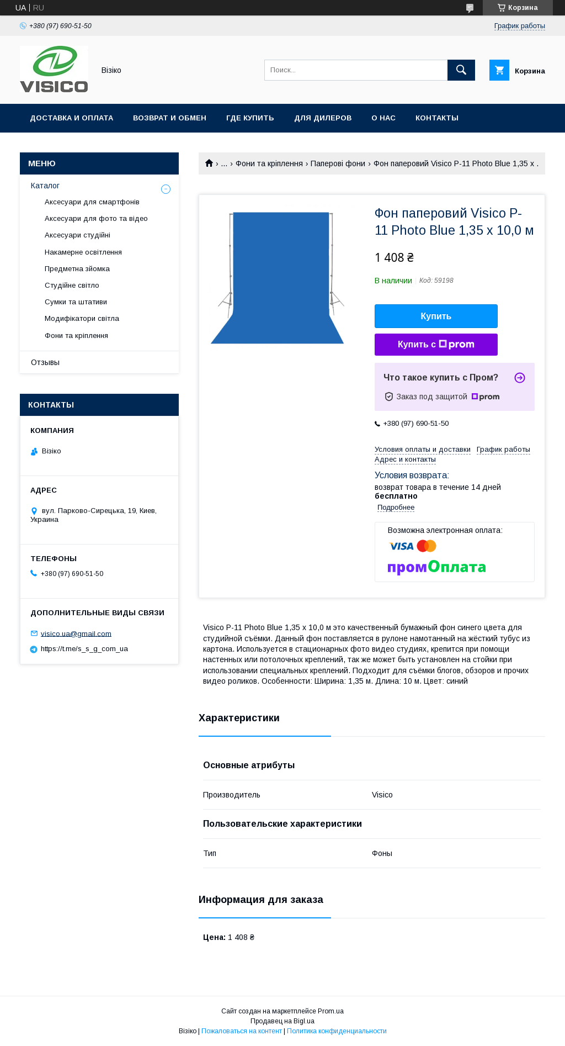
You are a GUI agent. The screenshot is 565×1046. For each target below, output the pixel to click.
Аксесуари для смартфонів (92, 202)
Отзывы (45, 362)
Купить (436, 316)
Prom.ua (331, 1011)
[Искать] (461, 70)
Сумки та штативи (76, 302)
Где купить (250, 118)
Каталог (45, 185)
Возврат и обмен (169, 118)
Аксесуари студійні (77, 235)
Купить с (436, 345)
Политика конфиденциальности (337, 1031)
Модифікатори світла (82, 318)
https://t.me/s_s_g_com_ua (84, 648)
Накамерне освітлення (83, 252)
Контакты (437, 118)
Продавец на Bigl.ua (282, 1021)
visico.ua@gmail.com (76, 633)
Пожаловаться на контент (241, 1031)
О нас (383, 118)
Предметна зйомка (77, 269)
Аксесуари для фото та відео (96, 218)
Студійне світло (72, 285)
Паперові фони (338, 163)
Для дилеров (322, 118)
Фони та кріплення (269, 163)
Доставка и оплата (71, 118)
